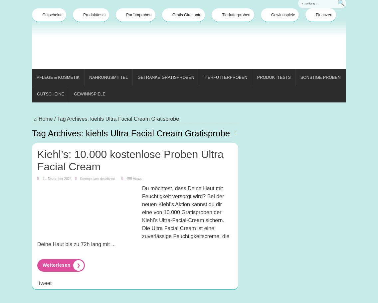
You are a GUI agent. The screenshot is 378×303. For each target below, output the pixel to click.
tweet (45, 283)
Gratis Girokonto (183, 15)
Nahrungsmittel (108, 77)
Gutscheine (49, 15)
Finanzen (320, 15)
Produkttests (91, 15)
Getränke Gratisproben (165, 77)
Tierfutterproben (233, 15)
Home (42, 119)
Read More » (61, 265)
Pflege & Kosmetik (58, 77)
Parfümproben (135, 15)
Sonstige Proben (320, 77)
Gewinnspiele (280, 15)
